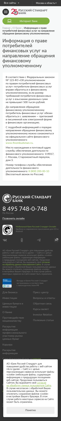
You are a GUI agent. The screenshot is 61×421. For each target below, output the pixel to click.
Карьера (7, 344)
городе (36, 359)
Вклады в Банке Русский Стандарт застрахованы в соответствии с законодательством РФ (32, 283)
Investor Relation (42, 314)
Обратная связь (42, 303)
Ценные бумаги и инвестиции (12, 305)
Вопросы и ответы (44, 298)
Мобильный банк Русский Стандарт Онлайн (36, 227)
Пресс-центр (40, 292)
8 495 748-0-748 (24, 209)
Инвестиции (9, 298)
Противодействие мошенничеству (13, 319)
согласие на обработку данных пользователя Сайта (26, 263)
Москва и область (46, 3)
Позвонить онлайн (13, 218)
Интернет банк (28, 21)
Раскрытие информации (10, 352)
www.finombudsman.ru (19, 143)
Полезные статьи (43, 320)
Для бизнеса (9, 292)
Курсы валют (41, 309)
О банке (7, 312)
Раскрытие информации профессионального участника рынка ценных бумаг (14, 332)
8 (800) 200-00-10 (38, 171)
